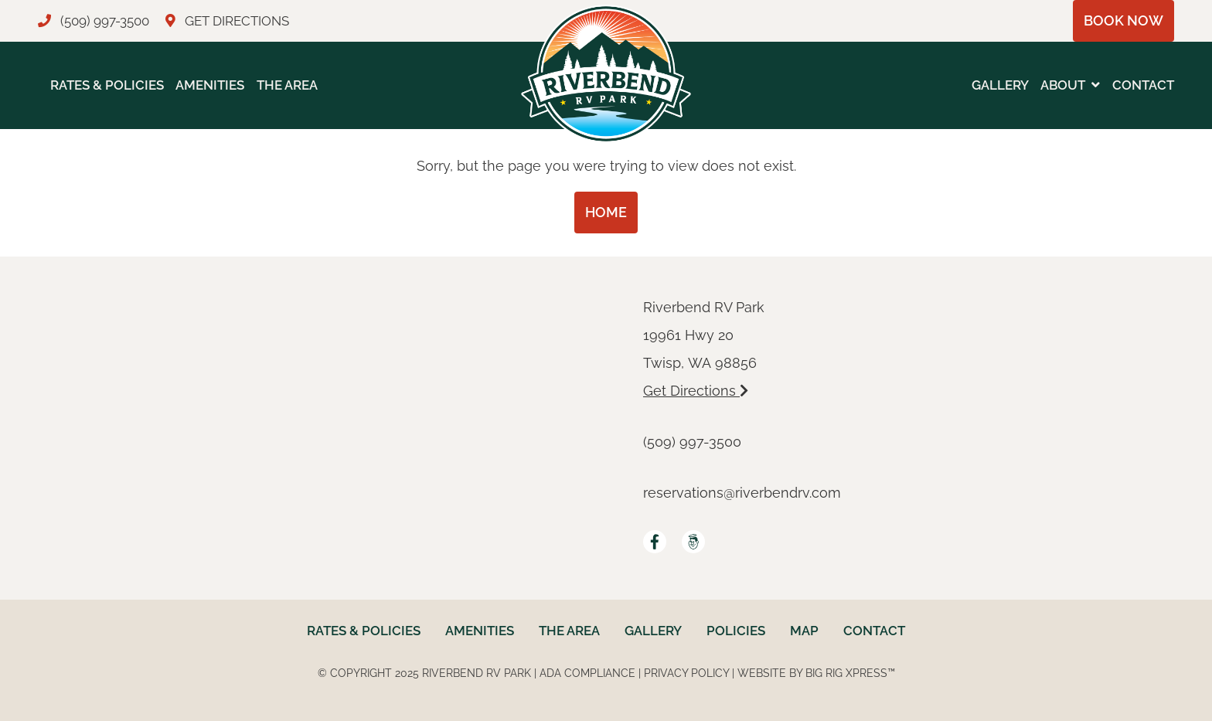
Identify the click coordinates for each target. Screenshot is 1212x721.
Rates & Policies (107, 85)
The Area (287, 85)
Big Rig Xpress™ (850, 673)
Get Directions (695, 391)
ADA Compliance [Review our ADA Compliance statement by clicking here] (587, 673)
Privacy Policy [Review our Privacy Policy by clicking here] (686, 673)
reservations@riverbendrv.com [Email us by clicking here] (742, 493)
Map (804, 630)
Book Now (1123, 20)
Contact (1143, 85)
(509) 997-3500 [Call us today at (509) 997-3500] (692, 442)
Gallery (1000, 85)
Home (606, 212)
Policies (735, 630)
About (1062, 85)
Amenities (209, 85)
